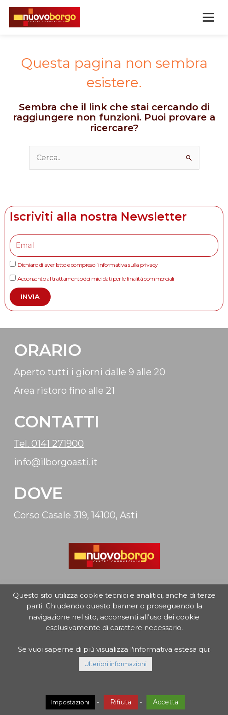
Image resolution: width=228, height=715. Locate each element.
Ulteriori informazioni (115, 663)
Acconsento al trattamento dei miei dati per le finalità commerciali (96, 278)
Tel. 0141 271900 (49, 443)
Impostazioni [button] (70, 702)
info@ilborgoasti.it (56, 462)
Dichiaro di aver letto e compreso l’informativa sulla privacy (88, 264)
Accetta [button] (165, 702)
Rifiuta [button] (120, 702)
